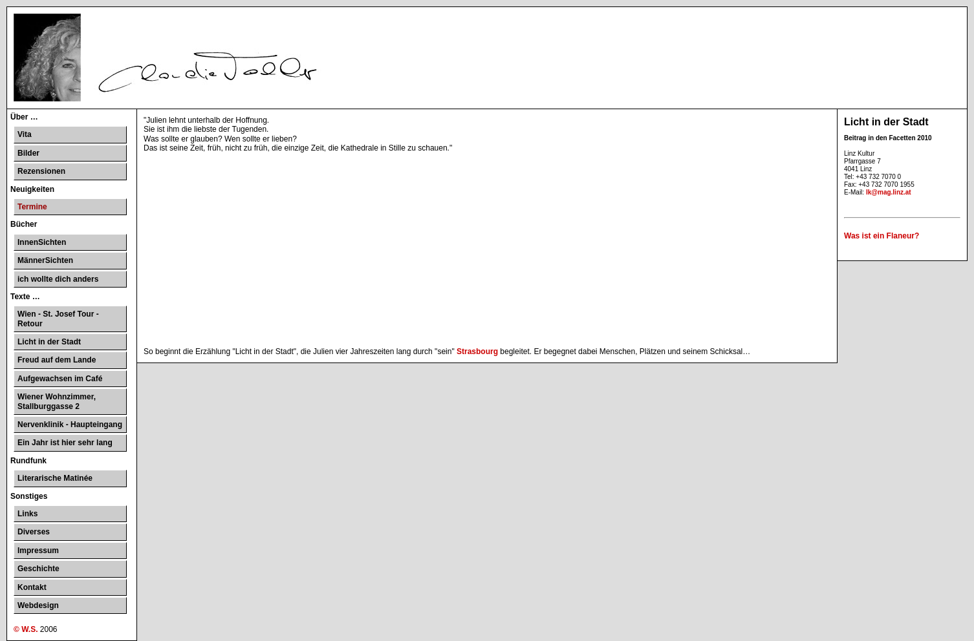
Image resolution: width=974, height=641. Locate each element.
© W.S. (26, 629)
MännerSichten (45, 260)
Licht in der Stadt (49, 341)
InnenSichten (41, 242)
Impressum (38, 550)
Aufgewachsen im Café (59, 378)
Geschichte (38, 568)
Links (27, 513)
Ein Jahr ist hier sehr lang (65, 442)
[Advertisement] (487, 250)
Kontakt (32, 587)
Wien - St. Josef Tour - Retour (58, 319)
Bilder (28, 153)
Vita (24, 134)
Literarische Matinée (54, 478)
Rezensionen (41, 171)
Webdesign (38, 605)
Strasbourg (477, 351)
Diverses (33, 531)
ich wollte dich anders (57, 279)
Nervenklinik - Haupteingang (69, 424)
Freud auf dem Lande (56, 359)
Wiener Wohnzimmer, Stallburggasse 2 (56, 401)
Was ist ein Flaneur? (881, 235)
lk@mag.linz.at (888, 192)
